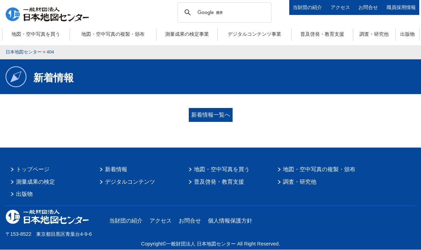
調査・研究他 (374, 34)
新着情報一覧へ (210, 115)
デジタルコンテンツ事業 (254, 34)
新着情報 (116, 164)
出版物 (407, 34)
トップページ (32, 164)
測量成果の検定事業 (187, 34)
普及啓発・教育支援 (322, 34)
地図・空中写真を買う (35, 34)
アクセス (340, 7)
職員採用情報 (401, 7)
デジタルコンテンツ (130, 177)
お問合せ (368, 7)
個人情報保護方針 (230, 216)
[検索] (223, 12)
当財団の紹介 (307, 7)
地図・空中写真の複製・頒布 (113, 34)
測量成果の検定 (35, 177)
